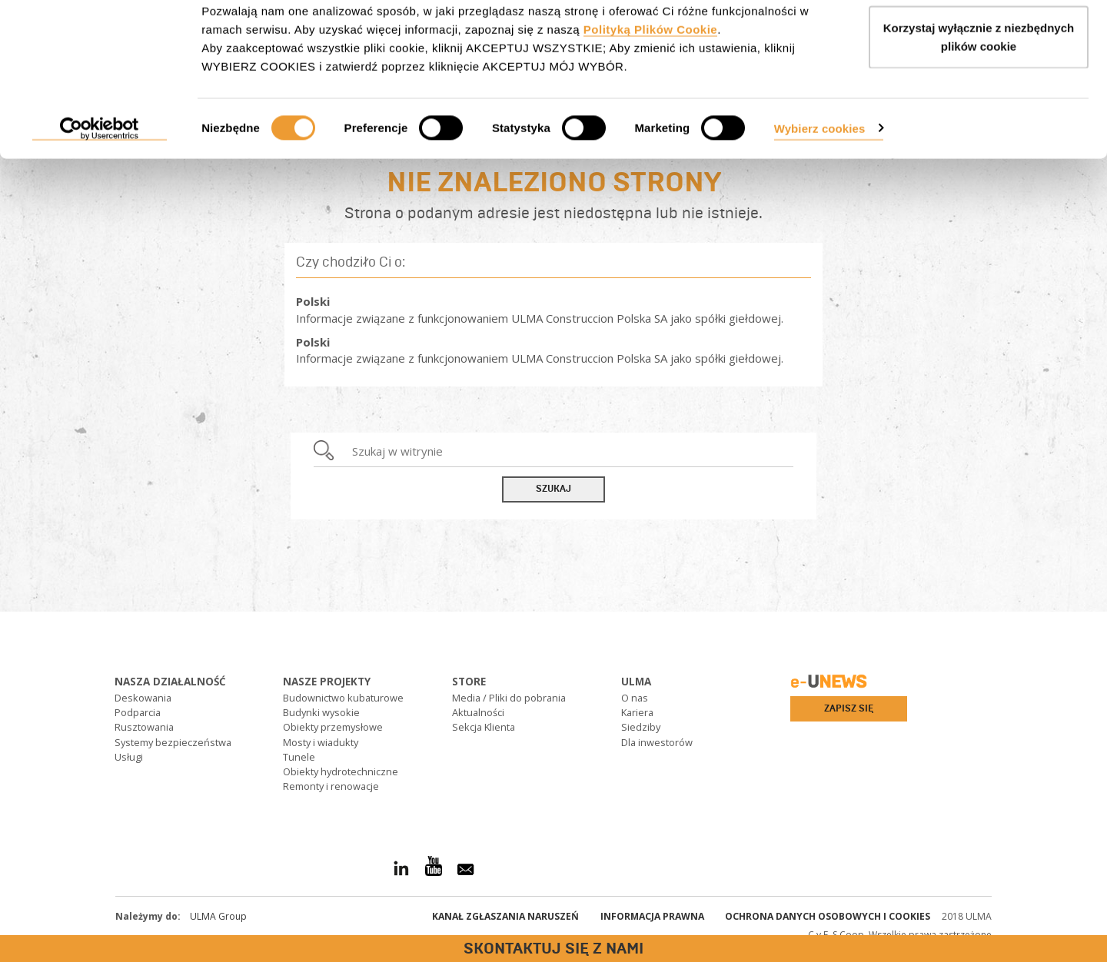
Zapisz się (848, 708)
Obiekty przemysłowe (333, 727)
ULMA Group (218, 916)
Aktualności (478, 712)
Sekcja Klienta (483, 727)
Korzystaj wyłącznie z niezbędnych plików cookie (978, 100)
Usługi (129, 757)
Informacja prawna (652, 916)
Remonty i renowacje (331, 786)
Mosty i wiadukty (320, 742)
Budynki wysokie (321, 712)
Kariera (637, 712)
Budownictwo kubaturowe (343, 698)
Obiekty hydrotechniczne (340, 771)
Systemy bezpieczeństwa (173, 742)
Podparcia (138, 712)
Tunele (299, 757)
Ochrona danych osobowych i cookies (827, 916)
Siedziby (640, 727)
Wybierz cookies (820, 190)
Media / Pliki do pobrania (509, 698)
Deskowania (143, 698)
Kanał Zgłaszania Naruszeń (505, 916)
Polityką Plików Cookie (650, 92)
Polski (313, 301)
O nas (634, 698)
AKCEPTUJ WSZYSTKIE (979, 40)
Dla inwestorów (657, 742)
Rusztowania (144, 727)
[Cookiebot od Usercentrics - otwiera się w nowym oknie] (99, 192)
